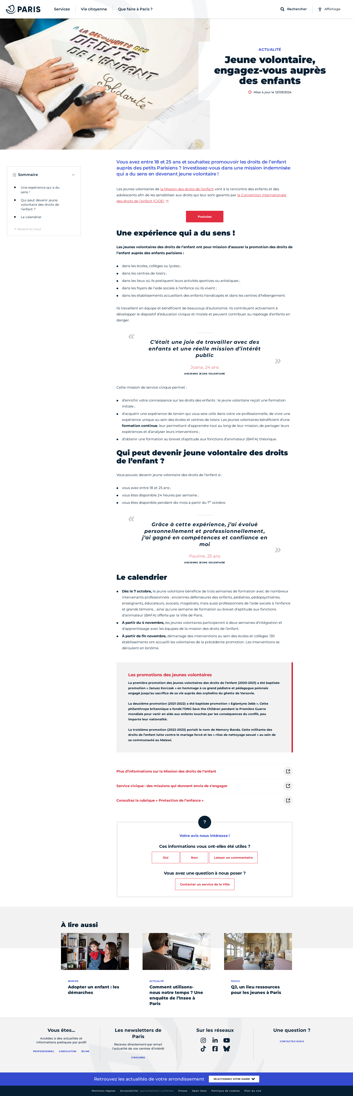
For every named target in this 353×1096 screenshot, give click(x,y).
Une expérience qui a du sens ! (40, 189)
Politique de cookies (225, 1090)
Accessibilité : (147, 1090)
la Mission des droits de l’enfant (187, 189)
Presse (182, 1090)
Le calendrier (31, 217)
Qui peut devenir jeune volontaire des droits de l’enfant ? (40, 204)
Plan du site (252, 1090)
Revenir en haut (29, 229)
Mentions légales (104, 1090)
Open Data (199, 1090)
